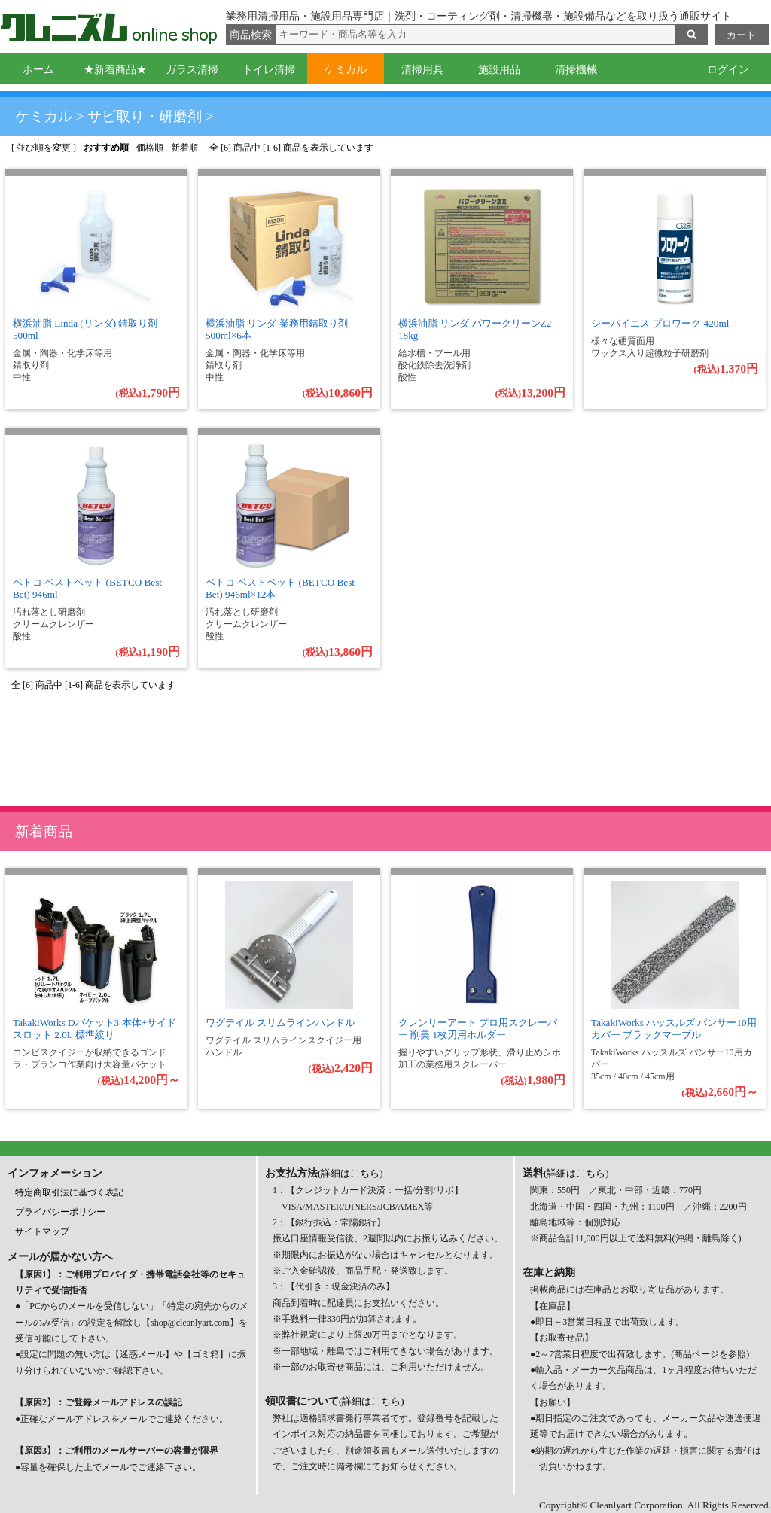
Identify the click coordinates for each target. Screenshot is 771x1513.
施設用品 (499, 69)
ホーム (38, 69)
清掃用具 (422, 69)
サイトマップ (42, 1231)
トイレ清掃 (268, 69)
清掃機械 (576, 69)
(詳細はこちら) (350, 1173)
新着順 (184, 147)
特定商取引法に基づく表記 (69, 1192)
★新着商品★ (115, 69)
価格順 (149, 147)
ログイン (728, 69)
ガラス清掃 (192, 69)
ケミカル (346, 69)
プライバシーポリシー (60, 1212)
